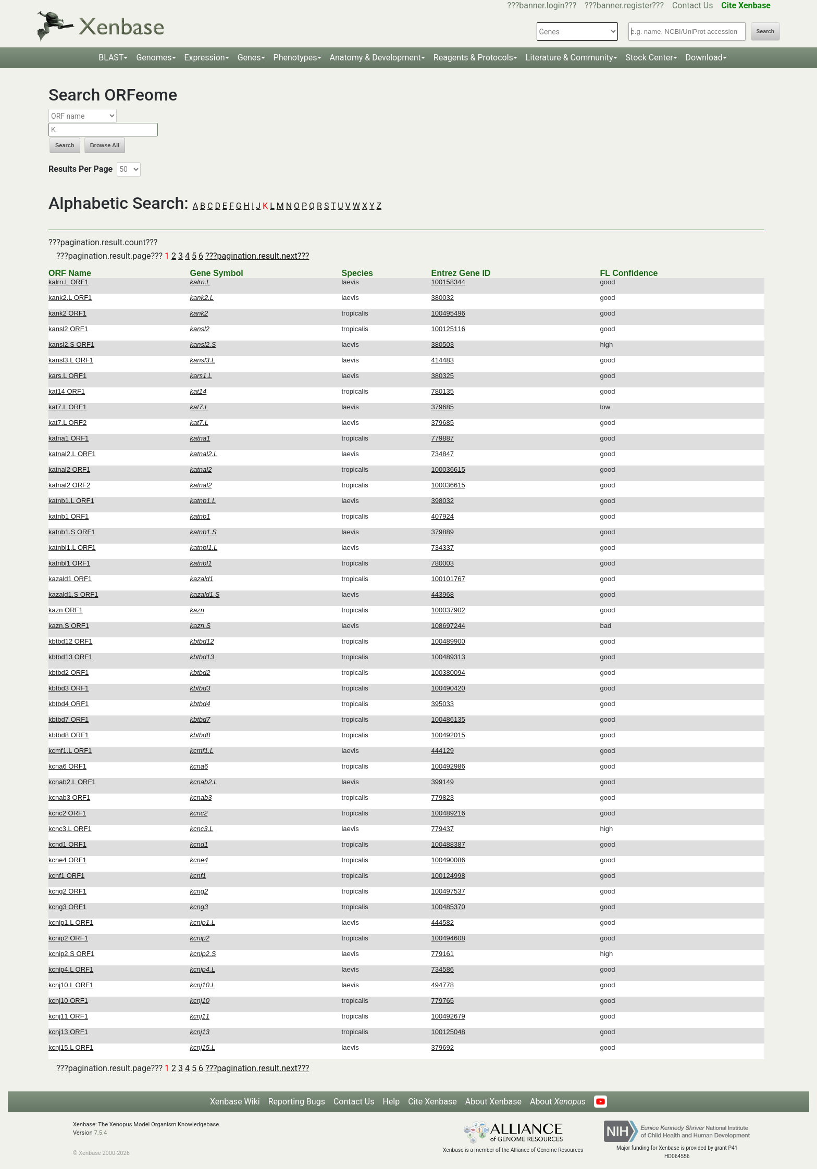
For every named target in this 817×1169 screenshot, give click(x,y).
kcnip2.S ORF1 (71, 954)
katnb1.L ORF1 (71, 501)
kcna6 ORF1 (67, 766)
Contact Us (692, 5)
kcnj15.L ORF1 (70, 1047)
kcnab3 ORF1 (69, 797)
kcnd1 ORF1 (67, 844)
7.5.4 (100, 1132)
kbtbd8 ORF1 (68, 735)
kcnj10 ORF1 (68, 1000)
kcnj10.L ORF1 (70, 985)
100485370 (448, 907)
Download (704, 57)
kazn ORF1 (65, 610)
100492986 (448, 766)
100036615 (448, 469)
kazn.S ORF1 (68, 626)
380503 (442, 344)
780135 (442, 391)
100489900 (448, 641)
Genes (249, 57)
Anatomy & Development (375, 57)
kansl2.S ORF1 (71, 344)
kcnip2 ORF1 (68, 938)
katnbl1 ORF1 (69, 563)
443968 (442, 594)
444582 (442, 922)
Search (765, 31)
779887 (442, 438)
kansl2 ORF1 (68, 329)
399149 (442, 782)
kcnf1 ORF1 (66, 875)
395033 (442, 704)
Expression (204, 57)
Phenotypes (295, 57)
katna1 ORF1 (68, 438)
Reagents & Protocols (473, 57)
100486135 (448, 719)
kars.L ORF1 (67, 376)
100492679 (448, 1016)
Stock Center (649, 57)
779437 (442, 829)
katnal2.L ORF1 (72, 454)
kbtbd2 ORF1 (68, 672)
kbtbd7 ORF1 (68, 719)
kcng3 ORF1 (67, 907)
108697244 (448, 626)
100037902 (448, 610)
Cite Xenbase (432, 1102)
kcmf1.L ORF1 (70, 751)
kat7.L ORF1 (67, 407)
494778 (442, 985)
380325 (442, 376)
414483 (442, 360)
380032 (442, 297)
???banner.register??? (624, 5)
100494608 (448, 938)
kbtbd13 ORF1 (70, 657)
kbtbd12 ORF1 (70, 641)
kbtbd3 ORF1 (68, 688)
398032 (442, 501)
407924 (442, 516)
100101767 (448, 579)
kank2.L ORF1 (70, 297)
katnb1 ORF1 (68, 516)
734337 (442, 547)
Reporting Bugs (296, 1102)
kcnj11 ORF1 (68, 1016)
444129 (442, 751)
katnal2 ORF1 (69, 469)
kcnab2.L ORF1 (72, 782)
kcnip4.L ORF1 (70, 969)
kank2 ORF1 (67, 313)
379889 (442, 532)
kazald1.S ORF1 (73, 594)
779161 (442, 954)
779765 (442, 1000)
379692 (442, 1047)
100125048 (448, 1032)
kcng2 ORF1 (67, 891)
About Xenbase (493, 1102)
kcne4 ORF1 (67, 860)
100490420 (448, 688)
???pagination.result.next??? (257, 256)
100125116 (448, 329)
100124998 (448, 875)
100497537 (448, 891)
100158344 (448, 282)
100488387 (448, 844)
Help (391, 1102)
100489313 (448, 657)
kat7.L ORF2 (67, 422)
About (558, 1102)
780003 (442, 563)
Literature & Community (569, 57)
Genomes (153, 57)
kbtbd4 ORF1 (68, 704)
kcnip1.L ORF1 (70, 922)
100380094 (448, 672)
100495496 (448, 313)
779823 (442, 797)
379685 (442, 407)
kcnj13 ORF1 (68, 1032)
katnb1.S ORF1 (71, 532)
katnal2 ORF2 (69, 485)
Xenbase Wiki (235, 1102)
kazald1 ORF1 (70, 579)
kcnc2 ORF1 (67, 813)
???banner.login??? (542, 5)
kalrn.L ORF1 (68, 282)
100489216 (448, 813)
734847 (442, 454)
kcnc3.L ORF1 (70, 829)
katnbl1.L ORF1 (72, 547)
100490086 (448, 860)
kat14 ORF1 (66, 391)
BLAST (110, 57)
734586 (442, 969)
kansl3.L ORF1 (70, 360)
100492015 (448, 735)
